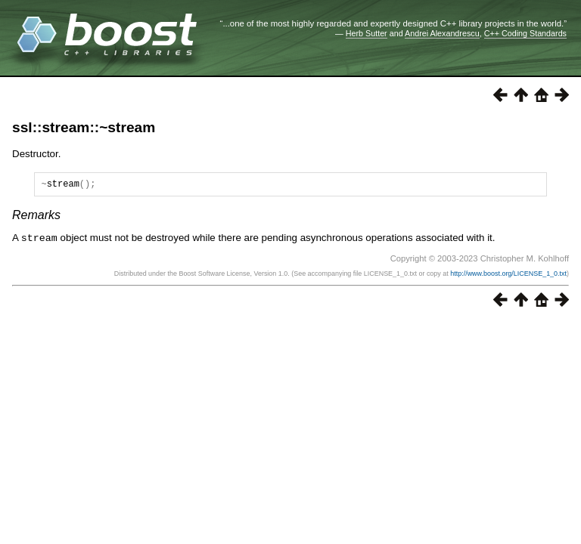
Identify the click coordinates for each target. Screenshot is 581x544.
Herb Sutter (366, 33)
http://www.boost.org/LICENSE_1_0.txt (508, 275)
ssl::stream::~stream (83, 127)
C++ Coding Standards (525, 33)
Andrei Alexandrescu (442, 33)
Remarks (36, 217)
